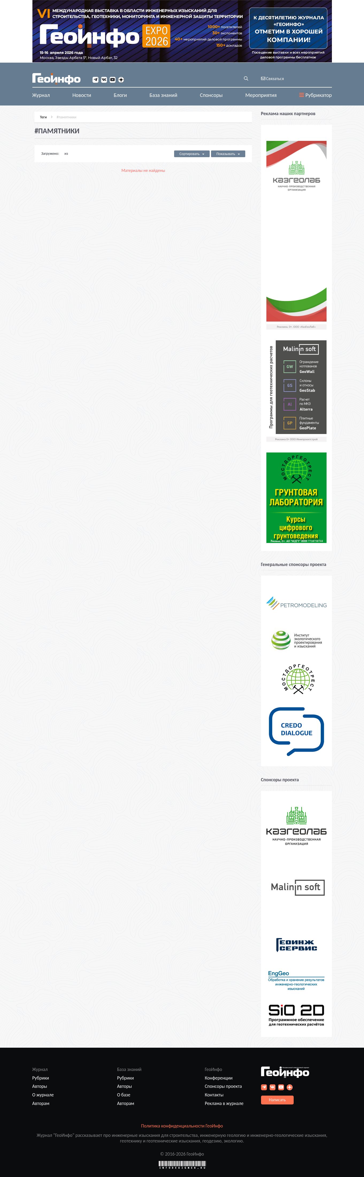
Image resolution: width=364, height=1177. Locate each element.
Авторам (40, 1103)
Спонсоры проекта (223, 1086)
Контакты (214, 1095)
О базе (124, 1095)
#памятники (64, 116)
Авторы (39, 1086)
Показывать (229, 153)
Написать (277, 1099)
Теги (41, 116)
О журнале (43, 1095)
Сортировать (192, 153)
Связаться (272, 78)
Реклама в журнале (224, 1103)
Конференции (219, 1078)
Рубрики (40, 1078)
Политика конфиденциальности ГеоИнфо (182, 1126)
